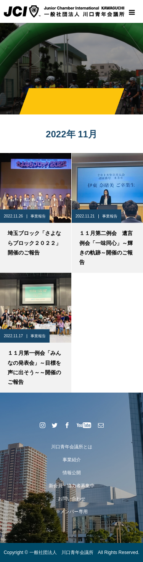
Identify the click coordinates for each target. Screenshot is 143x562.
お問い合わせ (71, 498)
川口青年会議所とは (71, 446)
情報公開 (72, 472)
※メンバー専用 (72, 511)
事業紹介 (72, 459)
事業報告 (38, 216)
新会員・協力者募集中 (72, 485)
